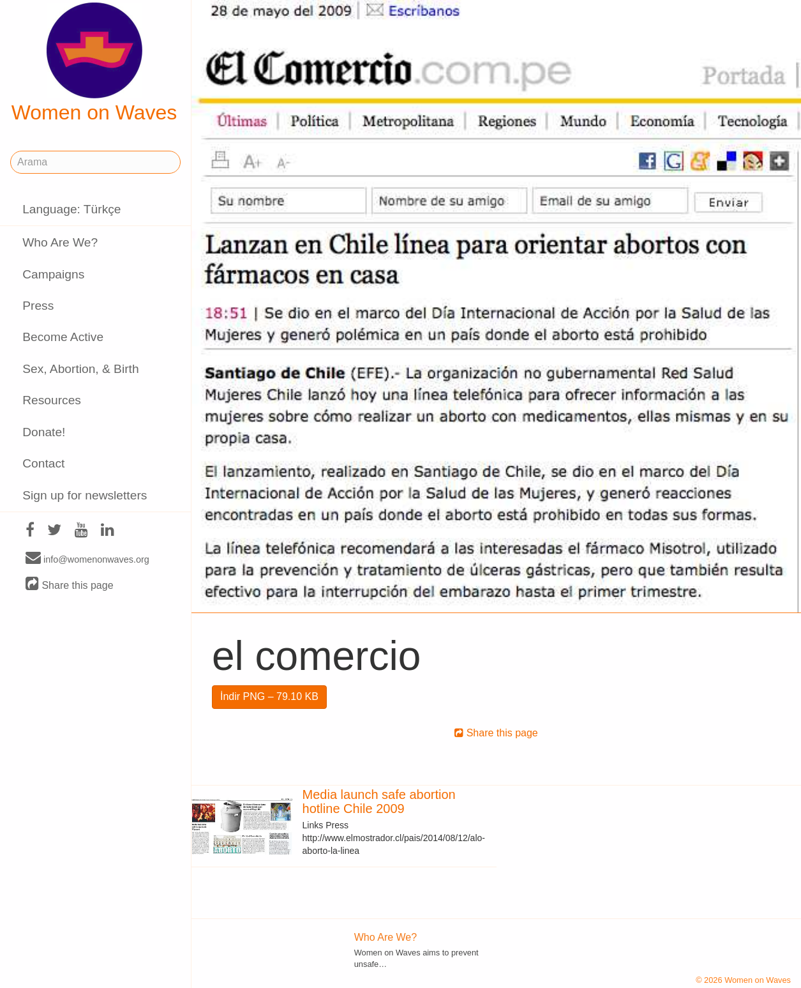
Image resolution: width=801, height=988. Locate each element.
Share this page (70, 584)
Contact (43, 463)
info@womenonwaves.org (87, 558)
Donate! (43, 432)
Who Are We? (60, 242)
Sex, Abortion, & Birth (80, 369)
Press (38, 305)
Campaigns (53, 274)
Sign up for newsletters (84, 495)
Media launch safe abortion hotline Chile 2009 (379, 801)
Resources (51, 400)
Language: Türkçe (71, 209)
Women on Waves (94, 63)
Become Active (62, 337)
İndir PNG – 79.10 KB (269, 696)
